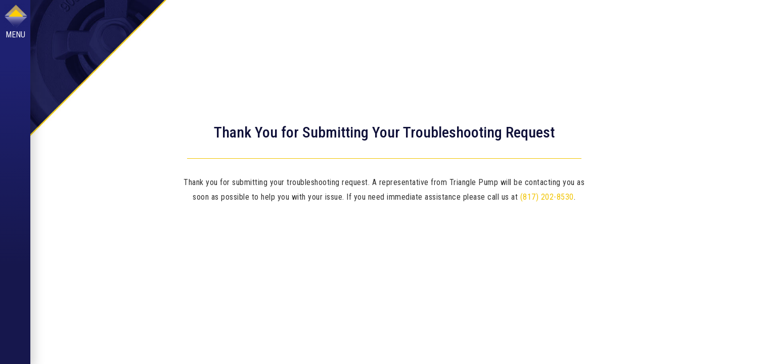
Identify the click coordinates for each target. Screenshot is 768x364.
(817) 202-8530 (547, 197)
